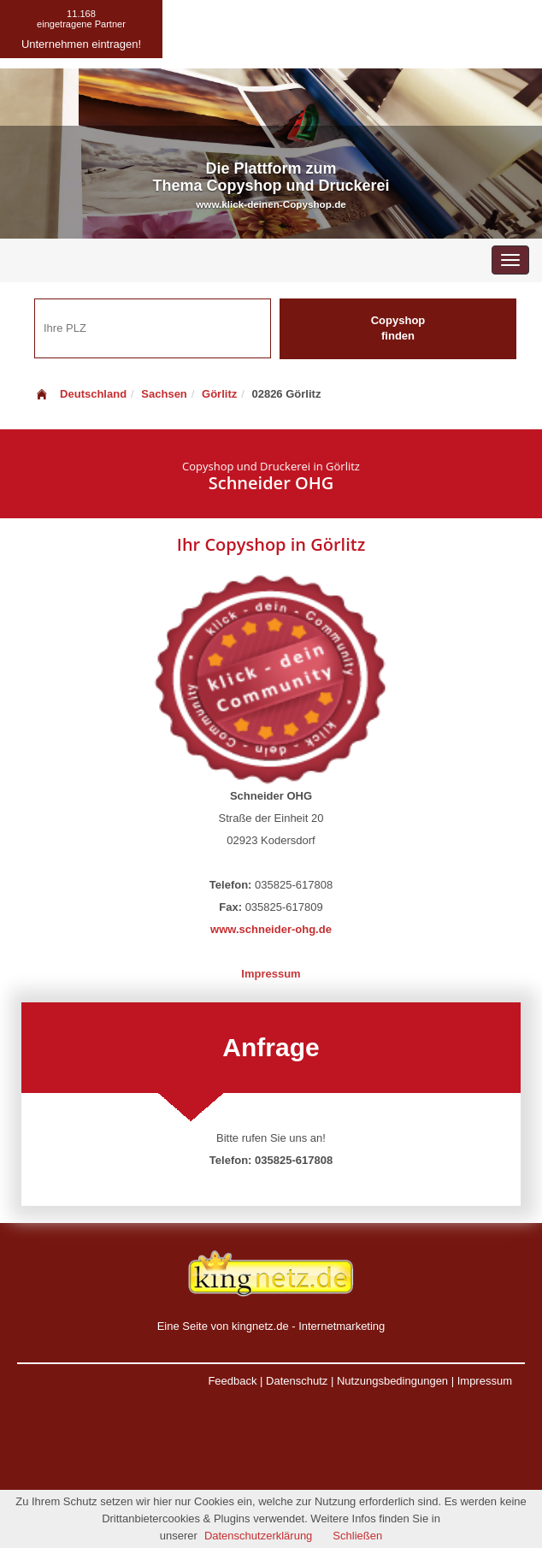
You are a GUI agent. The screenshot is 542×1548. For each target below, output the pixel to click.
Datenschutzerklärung (258, 1535)
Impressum (270, 973)
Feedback (232, 1380)
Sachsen (163, 393)
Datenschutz (296, 1380)
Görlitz (219, 393)
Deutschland (80, 393)
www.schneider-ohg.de (271, 929)
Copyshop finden (398, 328)
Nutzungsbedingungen (392, 1380)
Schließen (357, 1535)
